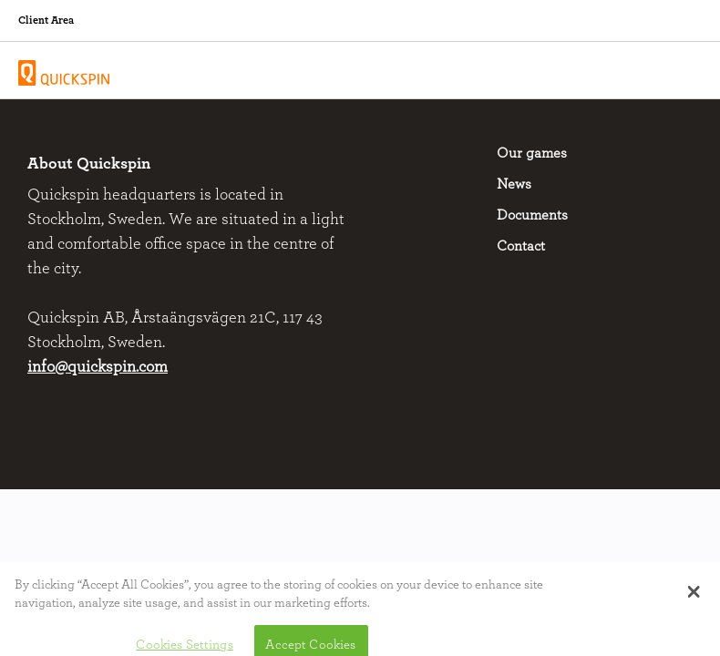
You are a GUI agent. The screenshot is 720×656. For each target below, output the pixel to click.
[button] (694, 597)
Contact (521, 246)
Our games (532, 153)
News (514, 184)
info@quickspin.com (97, 367)
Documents (532, 215)
